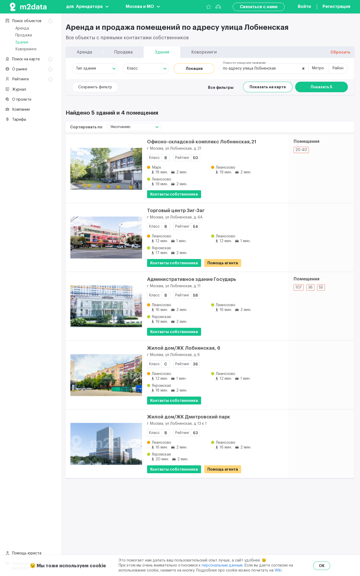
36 (310, 287)
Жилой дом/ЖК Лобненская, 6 (183, 348)
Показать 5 (321, 87)
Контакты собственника (174, 194)
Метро (318, 68)
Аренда (22, 28)
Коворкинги (25, 49)
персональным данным (222, 565)
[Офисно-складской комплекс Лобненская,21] (104, 168)
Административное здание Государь (191, 279)
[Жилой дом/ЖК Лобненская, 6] (104, 375)
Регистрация (336, 6)
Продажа (23, 35)
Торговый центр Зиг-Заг (176, 210)
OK (321, 566)
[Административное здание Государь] (104, 306)
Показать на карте (268, 87)
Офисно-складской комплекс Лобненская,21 (201, 141)
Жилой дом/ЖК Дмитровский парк (188, 416)
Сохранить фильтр (95, 87)
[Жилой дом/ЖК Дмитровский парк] (104, 443)
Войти (304, 6)
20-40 (301, 150)
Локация (194, 68)
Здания (21, 42)
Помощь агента (222, 263)
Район (337, 68)
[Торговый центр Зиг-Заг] (104, 237)
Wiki (278, 570)
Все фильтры (220, 87)
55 (321, 287)
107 (298, 287)
